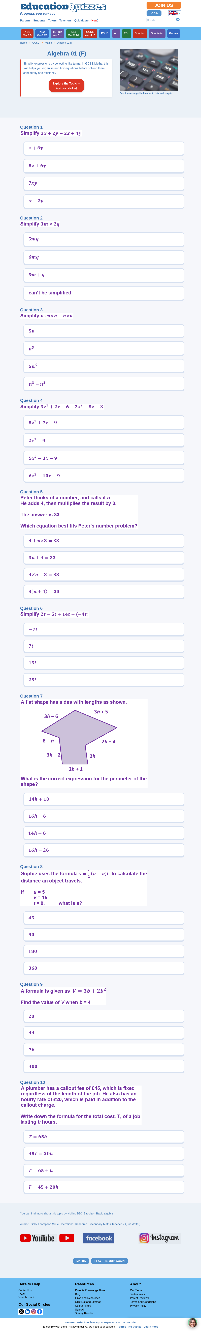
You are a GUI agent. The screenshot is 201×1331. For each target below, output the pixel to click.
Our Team (136, 1290)
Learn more (151, 1326)
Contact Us (25, 1290)
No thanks (134, 1326)
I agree (121, 1326)
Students (39, 20)
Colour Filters (83, 1305)
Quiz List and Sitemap (88, 1301)
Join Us (163, 5)
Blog (77, 1294)
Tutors (52, 20)
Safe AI (79, 1309)
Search (178, 19)
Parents (25, 20)
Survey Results (84, 1313)
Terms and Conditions (143, 1301)
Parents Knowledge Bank (90, 1290)
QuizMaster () (86, 20)
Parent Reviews (139, 1298)
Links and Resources (87, 1298)
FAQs (21, 1293)
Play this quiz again (109, 1261)
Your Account (26, 1297)
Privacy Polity (138, 1305)
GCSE (36, 42)
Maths (48, 42)
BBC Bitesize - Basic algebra (95, 1213)
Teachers (65, 20)
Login (154, 13)
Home (23, 42)
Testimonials (137, 1294)
